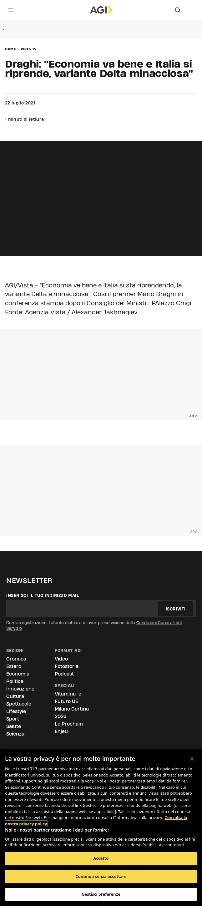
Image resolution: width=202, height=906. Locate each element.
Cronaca (16, 659)
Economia (17, 674)
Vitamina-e (68, 694)
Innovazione (20, 689)
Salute (13, 726)
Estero (13, 666)
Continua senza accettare (100, 876)
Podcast (64, 674)
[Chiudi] (192, 759)
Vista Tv (29, 49)
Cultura (15, 696)
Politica (14, 681)
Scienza (15, 734)
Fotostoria (66, 666)
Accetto (101, 858)
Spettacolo (18, 704)
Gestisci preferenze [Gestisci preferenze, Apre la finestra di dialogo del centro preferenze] (101, 894)
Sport (12, 719)
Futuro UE (66, 701)
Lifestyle (16, 711)
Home (10, 49)
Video (61, 659)
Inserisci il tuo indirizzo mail (42, 595)
